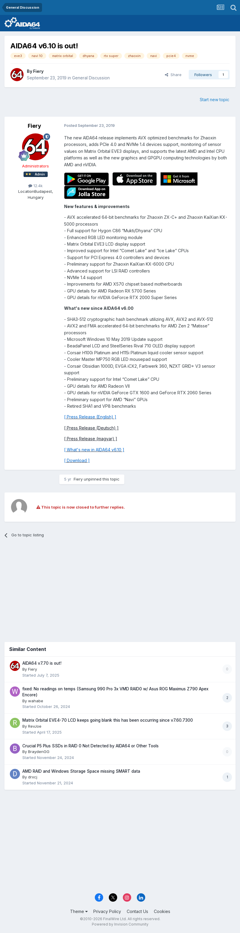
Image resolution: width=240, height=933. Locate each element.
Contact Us (137, 911)
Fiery (38, 71)
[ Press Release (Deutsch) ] (91, 427)
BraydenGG (38, 751)
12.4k (35, 185)
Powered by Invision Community (120, 924)
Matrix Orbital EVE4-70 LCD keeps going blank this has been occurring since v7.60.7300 (107, 720)
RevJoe (34, 726)
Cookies (162, 911)
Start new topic (214, 99)
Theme (79, 911)
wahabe (35, 700)
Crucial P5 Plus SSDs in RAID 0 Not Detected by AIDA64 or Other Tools (90, 745)
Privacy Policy (107, 911)
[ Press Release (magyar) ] (90, 438)
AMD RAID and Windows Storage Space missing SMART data (81, 771)
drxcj (32, 777)
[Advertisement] (120, 588)
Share (173, 74)
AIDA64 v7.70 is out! (41, 663)
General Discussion (91, 77)
